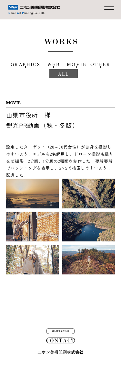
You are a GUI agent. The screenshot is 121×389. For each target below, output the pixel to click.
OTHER (40, 84)
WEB (65, 64)
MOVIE (96, 64)
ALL (77, 84)
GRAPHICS (30, 64)
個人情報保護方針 (60, 309)
